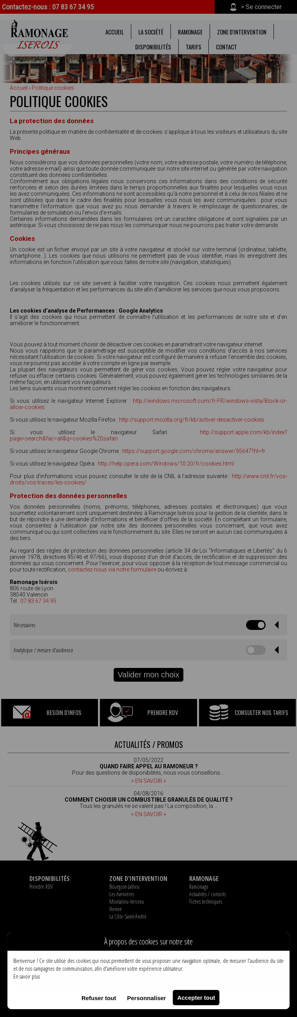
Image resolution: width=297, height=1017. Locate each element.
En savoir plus (26, 976)
